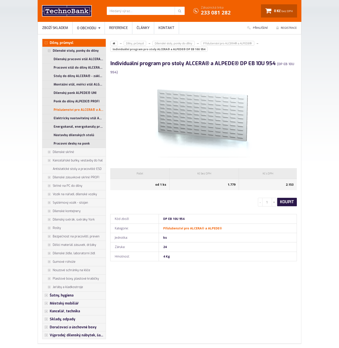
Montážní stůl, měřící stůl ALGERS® (80, 84)
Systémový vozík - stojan (65, 203)
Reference (118, 28)
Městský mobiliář (60, 303)
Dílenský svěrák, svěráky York (68, 220)
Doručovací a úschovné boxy (69, 327)
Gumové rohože (58, 262)
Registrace (286, 28)
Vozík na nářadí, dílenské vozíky (69, 194)
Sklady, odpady (58, 319)
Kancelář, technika (61, 311)
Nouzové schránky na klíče (66, 270)
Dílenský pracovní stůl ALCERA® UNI (80, 59)
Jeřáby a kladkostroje (62, 287)
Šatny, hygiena (58, 295)
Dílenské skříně (58, 152)
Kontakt (166, 28)
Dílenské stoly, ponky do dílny (70, 51)
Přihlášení (257, 28)
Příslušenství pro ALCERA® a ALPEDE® (80, 110)
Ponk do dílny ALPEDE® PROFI (76, 101)
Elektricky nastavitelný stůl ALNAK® (80, 118)
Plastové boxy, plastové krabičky (70, 279)
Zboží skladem (55, 28)
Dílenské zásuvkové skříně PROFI (70, 177)
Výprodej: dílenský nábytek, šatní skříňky (74, 335)
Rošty (51, 228)
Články (143, 28)
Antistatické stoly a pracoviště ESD (77, 169)
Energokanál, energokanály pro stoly (80, 127)
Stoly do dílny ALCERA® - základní (80, 76)
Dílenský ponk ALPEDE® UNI (75, 93)
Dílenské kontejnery (61, 211)
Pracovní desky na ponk (72, 144)
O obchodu (88, 28)
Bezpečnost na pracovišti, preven (70, 236)
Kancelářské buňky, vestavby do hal (72, 160)
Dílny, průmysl (58, 43)
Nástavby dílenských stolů (74, 135)
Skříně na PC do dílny (62, 186)
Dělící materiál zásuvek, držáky (69, 245)
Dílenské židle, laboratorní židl (68, 253)
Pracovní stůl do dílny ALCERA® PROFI (80, 68)
